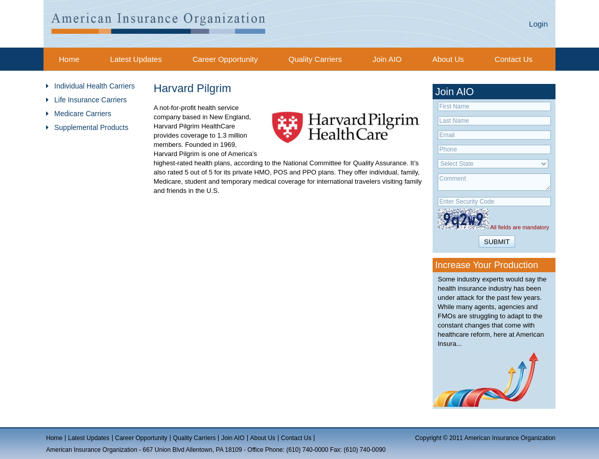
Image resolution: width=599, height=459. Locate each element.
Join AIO (387, 59)
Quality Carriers (314, 59)
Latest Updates (136, 59)
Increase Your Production (486, 265)
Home (69, 59)
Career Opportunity (225, 59)
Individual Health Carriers (94, 86)
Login (538, 24)
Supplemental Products (91, 127)
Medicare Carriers (82, 114)
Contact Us (513, 59)
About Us (448, 59)
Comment (494, 182)
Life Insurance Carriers (90, 100)
